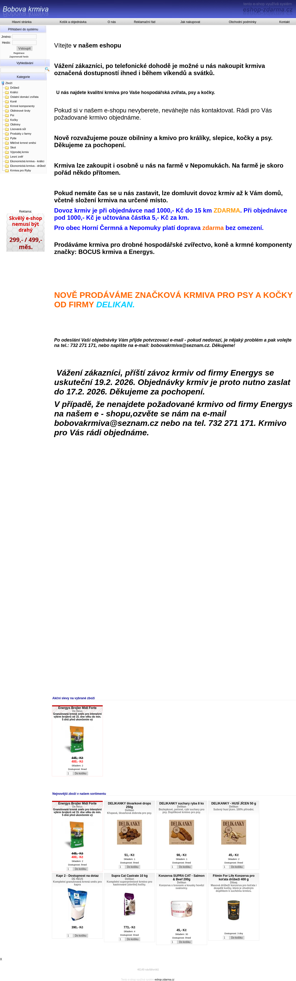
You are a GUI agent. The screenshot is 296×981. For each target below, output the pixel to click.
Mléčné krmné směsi (23, 142)
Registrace (19, 53)
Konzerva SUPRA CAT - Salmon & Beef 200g (182, 877)
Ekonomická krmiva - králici (27, 161)
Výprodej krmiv (19, 152)
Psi (12, 115)
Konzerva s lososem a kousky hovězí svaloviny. (181, 887)
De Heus (77, 711)
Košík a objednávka (73, 22)
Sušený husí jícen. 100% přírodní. (234, 809)
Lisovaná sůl (18, 129)
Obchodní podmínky (242, 22)
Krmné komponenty (22, 106)
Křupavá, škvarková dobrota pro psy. (129, 813)
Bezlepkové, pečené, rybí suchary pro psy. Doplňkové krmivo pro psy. (182, 811)
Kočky (14, 119)
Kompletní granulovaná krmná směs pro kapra (77, 883)
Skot (13, 147)
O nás (112, 22)
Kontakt (284, 22)
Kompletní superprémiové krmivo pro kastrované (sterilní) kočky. (129, 883)
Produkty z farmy (20, 133)
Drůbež (14, 87)
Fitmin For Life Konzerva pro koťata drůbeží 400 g (233, 877)
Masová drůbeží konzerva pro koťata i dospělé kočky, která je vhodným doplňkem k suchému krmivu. (233, 888)
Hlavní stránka (22, 22)
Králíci (14, 92)
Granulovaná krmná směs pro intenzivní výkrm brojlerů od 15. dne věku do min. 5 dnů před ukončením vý (77, 717)
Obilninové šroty (20, 110)
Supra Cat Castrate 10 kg (129, 876)
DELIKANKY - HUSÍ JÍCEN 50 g (233, 803)
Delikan (129, 810)
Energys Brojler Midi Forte (77, 708)
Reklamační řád (144, 22)
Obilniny (15, 124)
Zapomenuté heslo (19, 56)
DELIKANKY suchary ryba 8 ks (181, 803)
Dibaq (233, 882)
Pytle (13, 138)
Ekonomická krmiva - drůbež (28, 165)
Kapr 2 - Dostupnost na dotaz (77, 876)
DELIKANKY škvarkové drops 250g (129, 805)
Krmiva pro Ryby (20, 170)
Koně (13, 101)
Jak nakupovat (190, 22)
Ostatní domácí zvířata (24, 96)
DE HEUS (77, 879)
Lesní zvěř (16, 156)
